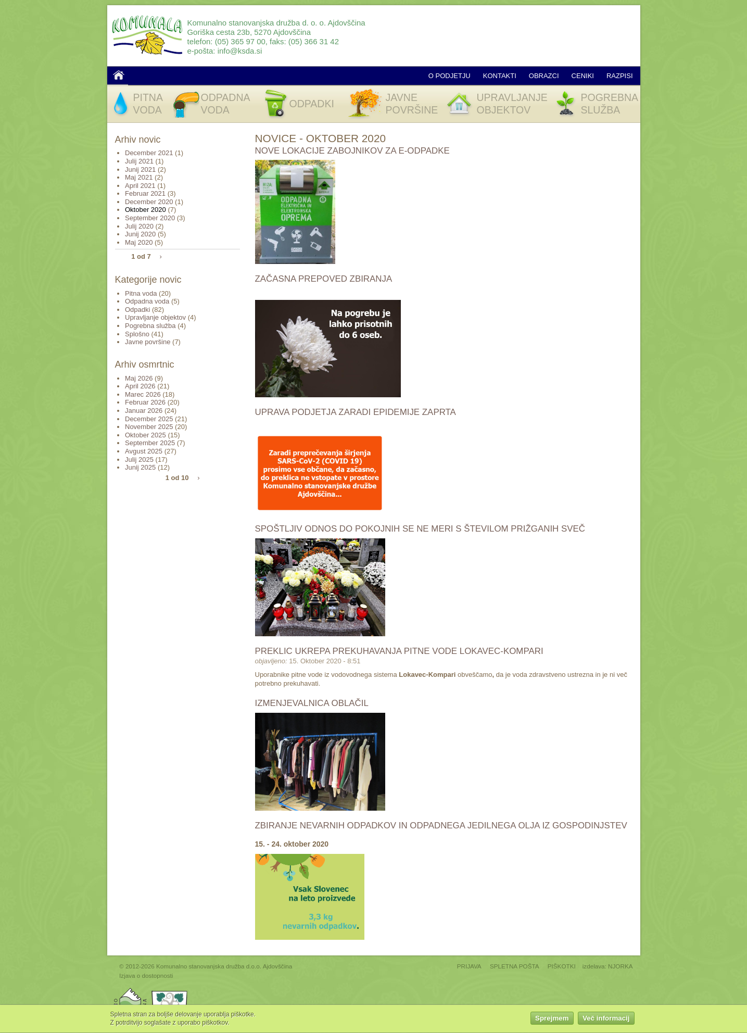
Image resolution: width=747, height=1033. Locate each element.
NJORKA (620, 966)
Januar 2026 (143, 410)
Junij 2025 (140, 467)
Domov (118, 75)
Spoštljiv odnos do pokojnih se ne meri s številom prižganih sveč (420, 529)
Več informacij (606, 1020)
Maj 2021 (139, 177)
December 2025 (149, 419)
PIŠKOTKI (562, 966)
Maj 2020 (139, 242)
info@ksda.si (240, 50)
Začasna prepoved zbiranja (324, 279)
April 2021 (140, 186)
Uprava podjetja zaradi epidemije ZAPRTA (355, 412)
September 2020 (150, 218)
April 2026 (140, 386)
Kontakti (499, 76)
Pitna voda (141, 293)
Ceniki (583, 76)
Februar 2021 (145, 193)
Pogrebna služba (150, 326)
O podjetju (449, 76)
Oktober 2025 (145, 435)
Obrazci (544, 76)
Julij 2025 (139, 459)
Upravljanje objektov (155, 317)
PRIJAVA (469, 966)
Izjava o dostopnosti (146, 975)
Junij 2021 (140, 169)
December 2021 (149, 153)
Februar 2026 (145, 402)
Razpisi (619, 76)
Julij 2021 (139, 161)
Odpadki (137, 309)
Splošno (137, 334)
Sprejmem (551, 1020)
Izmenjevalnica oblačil (312, 703)
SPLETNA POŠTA (514, 966)
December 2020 (149, 202)
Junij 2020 (140, 234)
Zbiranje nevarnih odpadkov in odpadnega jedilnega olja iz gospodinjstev (441, 825)
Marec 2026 (143, 394)
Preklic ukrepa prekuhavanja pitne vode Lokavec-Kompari (399, 651)
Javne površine (147, 342)
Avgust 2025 (143, 451)
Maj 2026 (139, 378)
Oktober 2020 (145, 209)
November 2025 (149, 427)
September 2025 (150, 443)
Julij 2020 (139, 226)
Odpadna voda (147, 301)
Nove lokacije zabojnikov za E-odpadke (352, 151)
